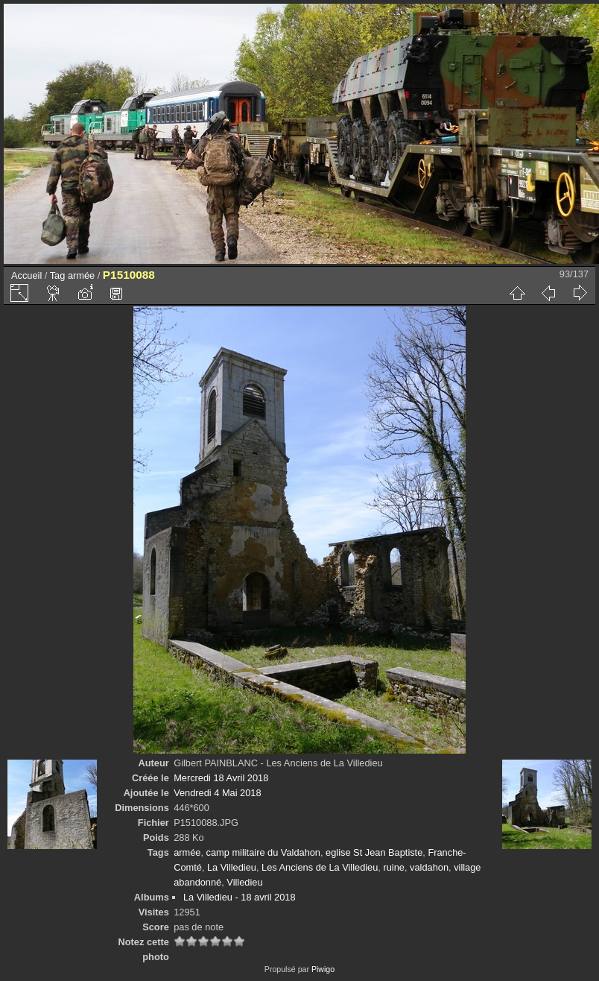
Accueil (26, 275)
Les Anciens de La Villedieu (320, 867)
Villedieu (244, 882)
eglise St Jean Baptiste (374, 852)
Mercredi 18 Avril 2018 (221, 777)
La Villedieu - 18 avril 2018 (239, 897)
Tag (58, 275)
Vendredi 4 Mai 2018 (217, 792)
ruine (393, 867)
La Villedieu (231, 867)
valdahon (429, 867)
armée (81, 275)
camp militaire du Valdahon (263, 852)
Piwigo (323, 969)
